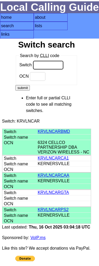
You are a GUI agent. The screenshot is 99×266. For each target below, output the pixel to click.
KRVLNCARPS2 (53, 209)
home (6, 17)
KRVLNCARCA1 (53, 158)
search (7, 26)
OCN (32, 76)
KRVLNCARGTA (53, 192)
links (5, 34)
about (40, 17)
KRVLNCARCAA (53, 175)
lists (38, 26)
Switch (41, 65)
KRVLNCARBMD (54, 131)
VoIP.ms (38, 237)
